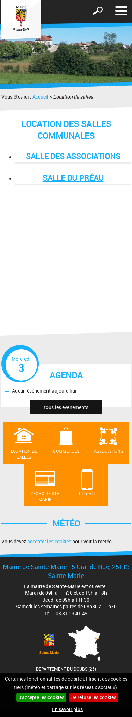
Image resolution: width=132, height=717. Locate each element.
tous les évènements (66, 407)
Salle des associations (73, 156)
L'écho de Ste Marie (45, 496)
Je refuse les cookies (93, 697)
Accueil (40, 96)
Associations (108, 451)
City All (87, 493)
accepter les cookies (49, 541)
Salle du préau (73, 178)
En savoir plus (67, 709)
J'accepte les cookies (41, 697)
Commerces (66, 451)
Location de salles (24, 454)
